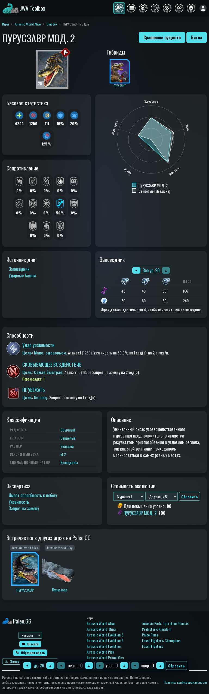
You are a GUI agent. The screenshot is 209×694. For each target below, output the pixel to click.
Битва (196, 37)
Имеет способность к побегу (33, 495)
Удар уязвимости (38, 344)
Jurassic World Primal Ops (105, 657)
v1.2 (63, 454)
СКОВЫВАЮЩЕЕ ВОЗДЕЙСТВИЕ (51, 364)
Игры (5, 24)
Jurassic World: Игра (101, 629)
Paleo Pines (150, 635)
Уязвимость (19, 502)
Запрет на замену (24, 508)
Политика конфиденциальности (185, 682)
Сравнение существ (162, 37)
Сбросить (176, 665)
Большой (67, 446)
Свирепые (67, 438)
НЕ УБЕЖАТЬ (33, 389)
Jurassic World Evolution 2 (105, 640)
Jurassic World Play (100, 652)
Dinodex (52, 24)
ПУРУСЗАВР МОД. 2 (140, 513)
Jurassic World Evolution (104, 646)
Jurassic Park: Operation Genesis (165, 623)
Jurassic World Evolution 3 (105, 635)
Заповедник (19, 269)
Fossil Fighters (152, 646)
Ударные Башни (22, 275)
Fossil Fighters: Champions (161, 640)
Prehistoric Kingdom (156, 629)
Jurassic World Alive (28, 24)
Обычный (67, 430)
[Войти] (203, 8)
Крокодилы (69, 462)
